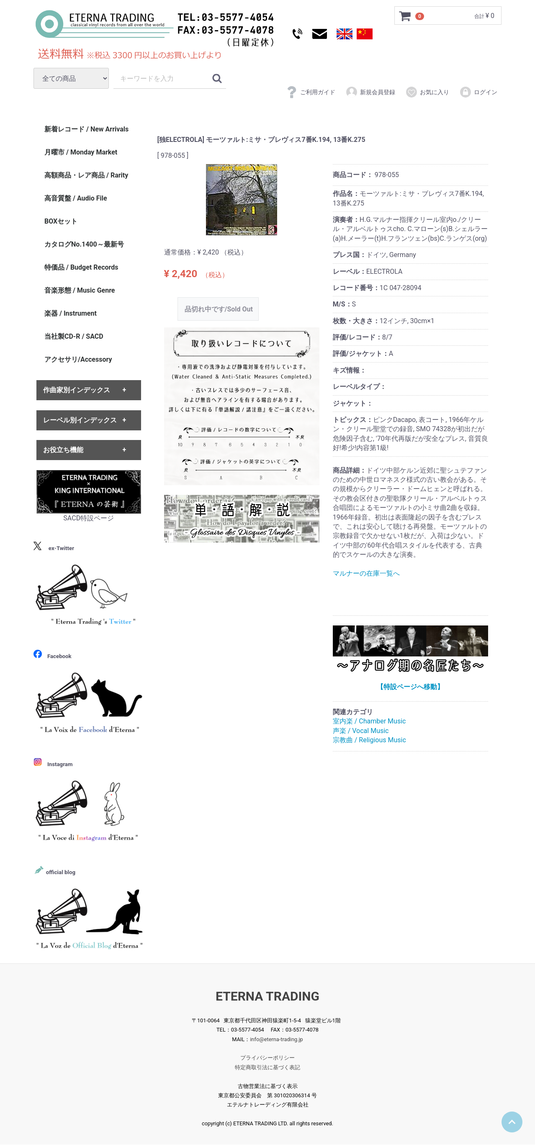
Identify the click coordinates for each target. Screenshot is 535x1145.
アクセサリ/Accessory (78, 359)
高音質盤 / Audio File (75, 198)
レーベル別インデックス (80, 420)
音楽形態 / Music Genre (79, 290)
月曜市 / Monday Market (80, 152)
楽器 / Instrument (70, 313)
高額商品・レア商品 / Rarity (86, 175)
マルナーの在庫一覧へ (366, 573)
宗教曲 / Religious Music (369, 740)
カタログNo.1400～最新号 (84, 244)
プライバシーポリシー (267, 1058)
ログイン (478, 92)
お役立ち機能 (63, 450)
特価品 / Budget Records (81, 267)
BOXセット (60, 221)
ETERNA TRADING (267, 996)
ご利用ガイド (310, 92)
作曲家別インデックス (76, 390)
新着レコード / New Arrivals (86, 129)
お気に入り (427, 92)
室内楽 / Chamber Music (369, 722)
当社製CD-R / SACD (73, 336)
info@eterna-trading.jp (276, 1039)
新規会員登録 (370, 92)
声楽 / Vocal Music (361, 731)
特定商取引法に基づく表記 (267, 1067)
